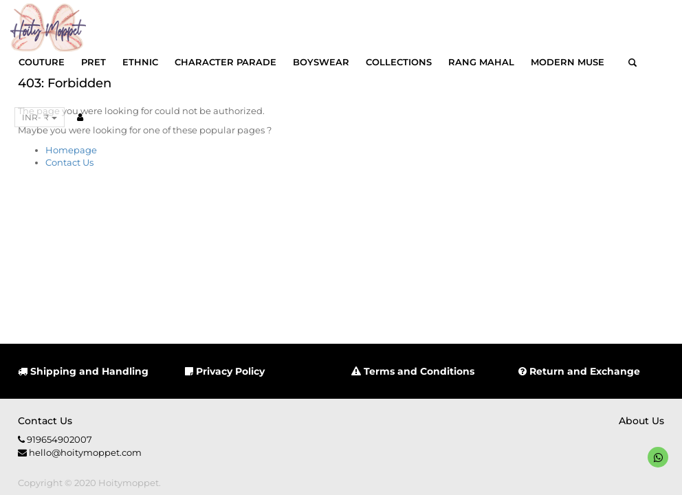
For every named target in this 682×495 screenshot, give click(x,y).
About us (641, 421)
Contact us (45, 421)
